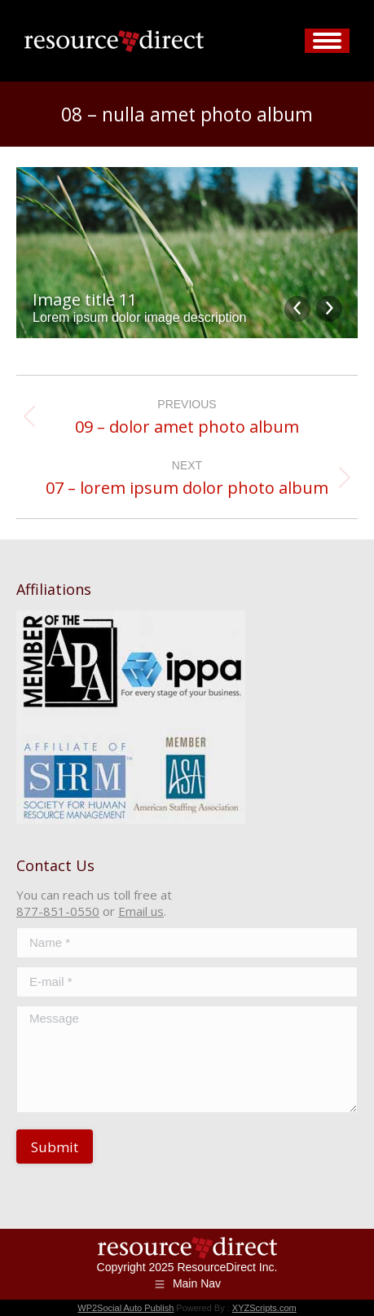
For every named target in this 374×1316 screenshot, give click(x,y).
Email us (141, 911)
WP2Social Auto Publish (125, 1308)
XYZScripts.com (264, 1308)
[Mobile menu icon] (327, 41)
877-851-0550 (57, 911)
